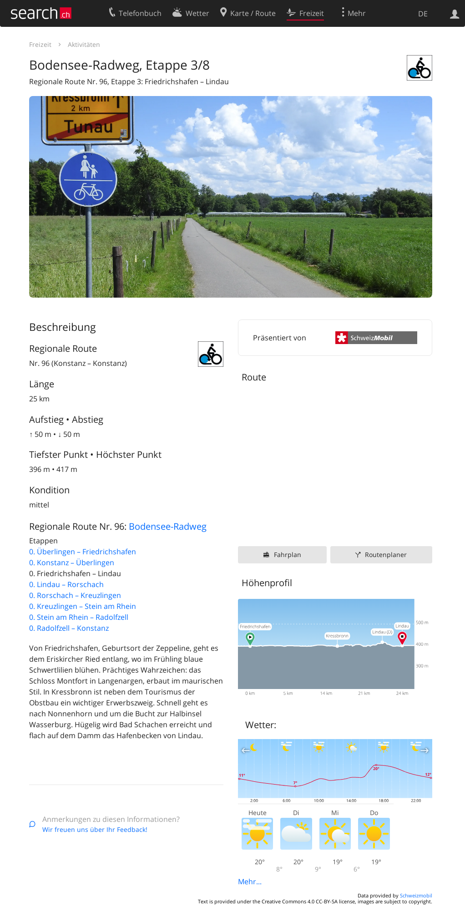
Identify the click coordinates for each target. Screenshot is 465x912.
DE (423, 14)
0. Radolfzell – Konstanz (69, 628)
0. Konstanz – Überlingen (71, 562)
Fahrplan (287, 554)
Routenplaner (386, 554)
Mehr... (250, 882)
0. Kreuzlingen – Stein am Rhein (82, 606)
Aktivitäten (84, 44)
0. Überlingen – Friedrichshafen (82, 552)
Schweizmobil (416, 895)
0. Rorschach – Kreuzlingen (75, 595)
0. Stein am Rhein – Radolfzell (78, 617)
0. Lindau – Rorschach (66, 584)
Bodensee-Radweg (168, 526)
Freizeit (40, 44)
